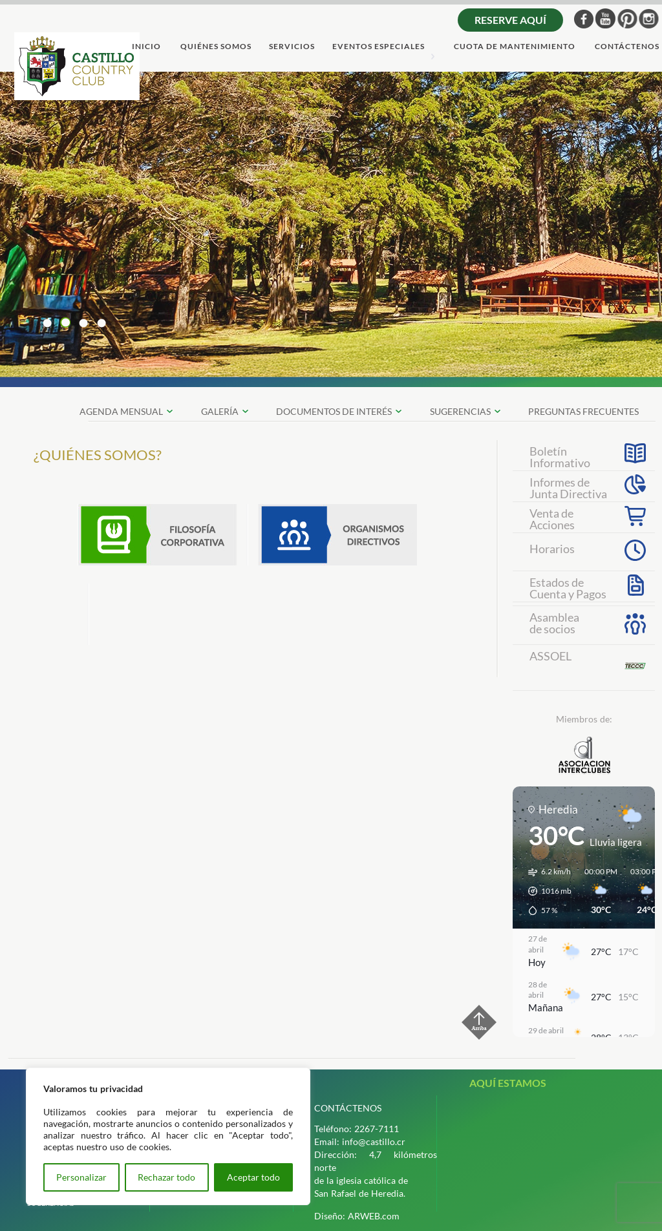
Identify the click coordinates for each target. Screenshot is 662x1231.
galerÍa (220, 411)
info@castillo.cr (373, 1141)
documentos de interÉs (334, 411)
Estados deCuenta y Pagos (567, 586)
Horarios (552, 549)
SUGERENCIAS (460, 411)
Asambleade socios (554, 623)
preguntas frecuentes (583, 411)
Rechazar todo (166, 1177)
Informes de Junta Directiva (568, 486)
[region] (168, 1136)
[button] (545, 891)
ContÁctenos (627, 47)
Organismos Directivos (337, 534)
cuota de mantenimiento (514, 47)
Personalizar (81, 1177)
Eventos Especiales (378, 47)
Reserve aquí (510, 20)
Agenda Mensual (121, 411)
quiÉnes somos (215, 47)
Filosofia (157, 534)
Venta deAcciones (552, 517)
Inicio (146, 47)
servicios (292, 47)
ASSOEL (550, 656)
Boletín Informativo (559, 455)
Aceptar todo (253, 1177)
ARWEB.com (374, 1215)
